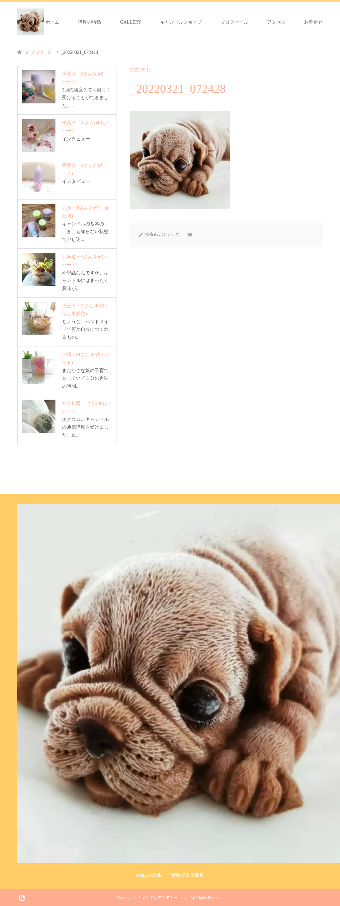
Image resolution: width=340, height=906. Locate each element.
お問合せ (313, 22)
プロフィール (234, 22)
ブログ (37, 52)
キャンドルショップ (181, 22)
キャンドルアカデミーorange (163, 897)
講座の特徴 (89, 22)
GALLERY (130, 22)
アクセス (276, 22)
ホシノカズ (169, 234)
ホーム (52, 22)
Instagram (22, 897)
